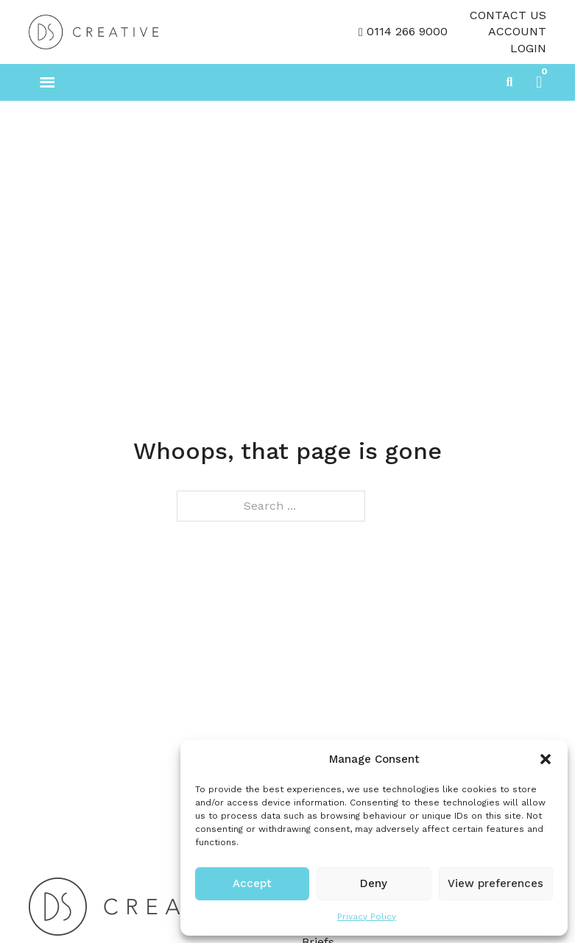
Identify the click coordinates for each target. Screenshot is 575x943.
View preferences (495, 883)
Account (517, 31)
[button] (545, 759)
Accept (252, 883)
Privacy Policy (366, 916)
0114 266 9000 (407, 31)
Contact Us (508, 15)
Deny (373, 883)
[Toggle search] (509, 82)
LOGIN (528, 48)
